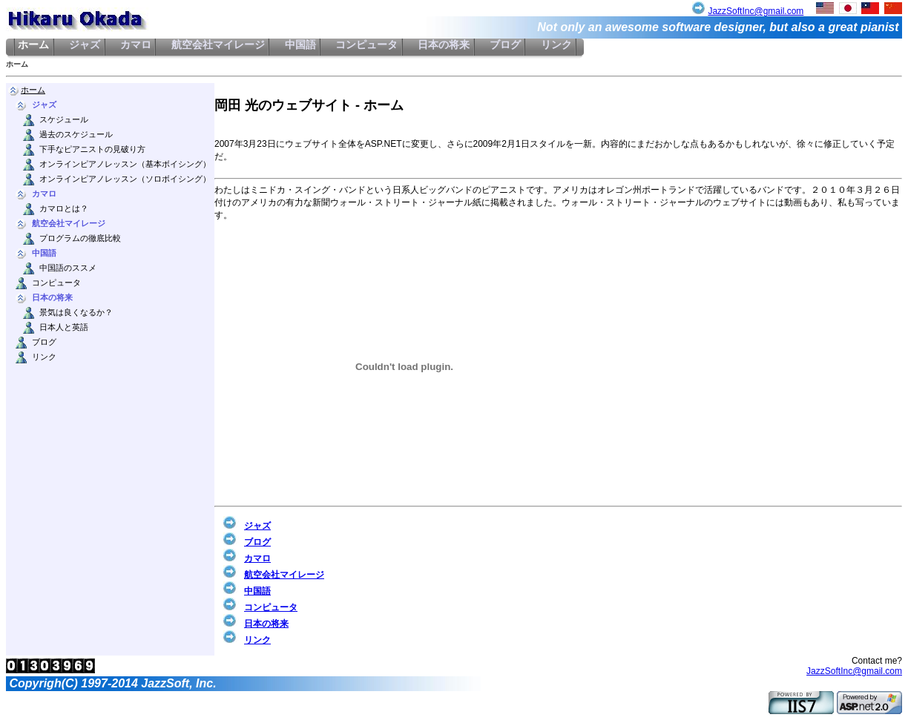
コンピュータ (367, 44)
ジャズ (85, 44)
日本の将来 (444, 44)
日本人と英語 (63, 327)
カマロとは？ (63, 209)
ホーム (34, 44)
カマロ (136, 44)
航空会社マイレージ (217, 44)
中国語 (300, 44)
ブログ (505, 44)
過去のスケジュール (76, 135)
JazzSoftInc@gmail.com (755, 11)
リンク (556, 44)
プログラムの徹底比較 (80, 238)
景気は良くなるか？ (76, 312)
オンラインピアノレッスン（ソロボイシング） (125, 179)
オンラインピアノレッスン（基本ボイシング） (125, 164)
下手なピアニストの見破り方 (92, 149)
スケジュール (63, 120)
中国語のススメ (67, 268)
